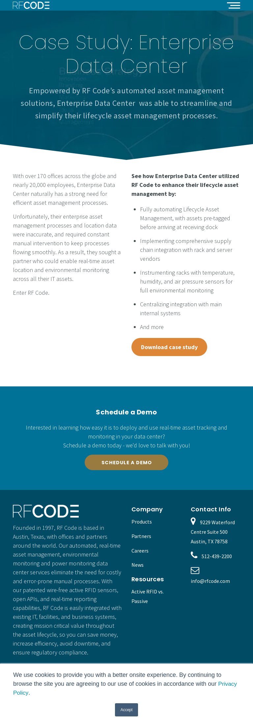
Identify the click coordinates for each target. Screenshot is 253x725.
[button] (233, 5)
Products (141, 522)
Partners (141, 537)
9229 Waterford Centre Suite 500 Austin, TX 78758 (213, 533)
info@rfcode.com (210, 582)
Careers (140, 551)
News (137, 566)
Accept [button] (127, 710)
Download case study (169, 347)
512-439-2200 (217, 557)
